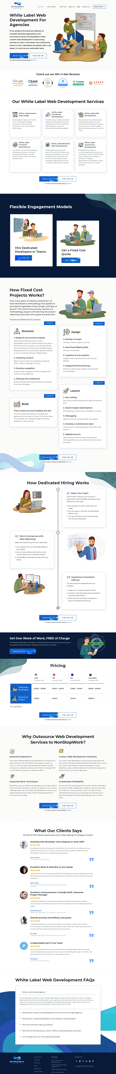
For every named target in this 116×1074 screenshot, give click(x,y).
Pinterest (84, 1061)
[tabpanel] (58, 851)
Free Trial (63, 6)
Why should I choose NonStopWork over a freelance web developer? (49, 1019)
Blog (78, 6)
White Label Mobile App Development (59, 1065)
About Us (71, 6)
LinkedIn (88, 1061)
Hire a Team (51, 6)
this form (33, 60)
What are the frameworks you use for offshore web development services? (51, 1031)
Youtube (92, 1061)
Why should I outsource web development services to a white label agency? (52, 1013)
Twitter (80, 1061)
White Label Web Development (56, 1061)
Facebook (76, 1061)
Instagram (96, 1061)
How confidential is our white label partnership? (41, 1037)
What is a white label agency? (34, 992)
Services (41, 6)
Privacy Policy (38, 1071)
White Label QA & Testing (59, 1069)
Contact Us (86, 6)
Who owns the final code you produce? (37, 1025)
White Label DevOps (57, 1072)
